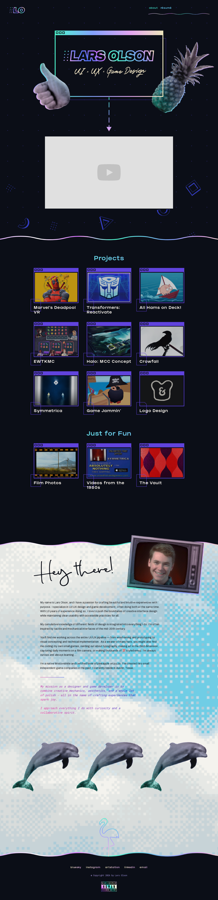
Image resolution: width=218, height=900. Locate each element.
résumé (166, 8)
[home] (17, 10)
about (153, 8)
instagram (93, 868)
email (143, 868)
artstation (112, 868)
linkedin (129, 868)
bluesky (76, 868)
